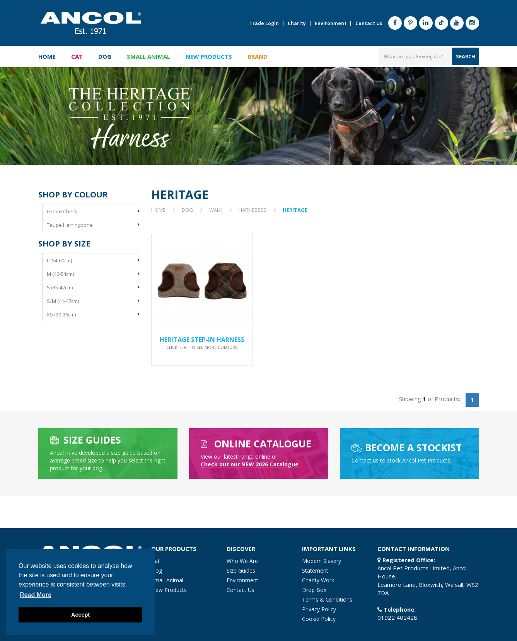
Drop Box (314, 589)
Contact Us (368, 23)
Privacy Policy (319, 609)
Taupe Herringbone (70, 224)
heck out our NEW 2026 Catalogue (250, 464)
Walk (215, 209)
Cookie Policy (319, 618)
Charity (297, 23)
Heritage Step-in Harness (202, 342)
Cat (155, 560)
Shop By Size (64, 243)
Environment (330, 23)
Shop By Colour (73, 194)
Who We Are (242, 560)
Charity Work (318, 580)
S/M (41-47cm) (63, 301)
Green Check (62, 211)
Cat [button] (77, 56)
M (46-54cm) (60, 273)
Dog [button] (104, 56)
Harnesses (252, 209)
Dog (187, 209)
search (465, 56)
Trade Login (264, 23)
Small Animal (167, 580)
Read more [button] (35, 595)
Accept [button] (80, 615)
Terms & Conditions (327, 599)
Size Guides (241, 570)
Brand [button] (257, 56)
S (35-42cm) (60, 287)
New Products (209, 56)
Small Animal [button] (148, 56)
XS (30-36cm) (61, 314)
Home (47, 56)
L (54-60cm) (59, 260)
